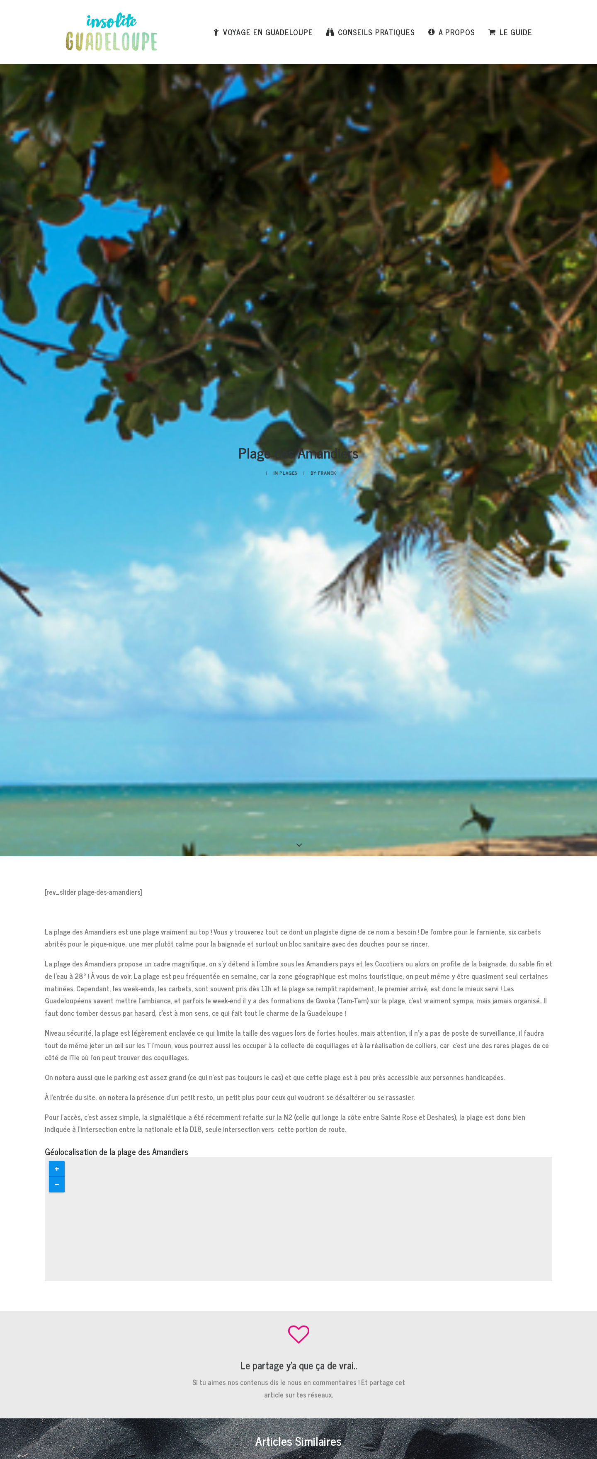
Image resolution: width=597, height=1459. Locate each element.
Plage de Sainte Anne (274, 911)
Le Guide (516, 32)
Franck (313, 138)
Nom (54, 1290)
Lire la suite (119, 953)
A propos (457, 32)
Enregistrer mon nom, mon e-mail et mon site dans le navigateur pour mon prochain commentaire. (170, 1338)
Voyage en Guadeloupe (268, 32)
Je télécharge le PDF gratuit (199, 1081)
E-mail (229, 1290)
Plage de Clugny (416, 911)
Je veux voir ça (442, 1093)
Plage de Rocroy (115, 911)
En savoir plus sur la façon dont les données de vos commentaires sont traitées (322, 1390)
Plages (293, 138)
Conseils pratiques (376, 32)
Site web (403, 1290)
